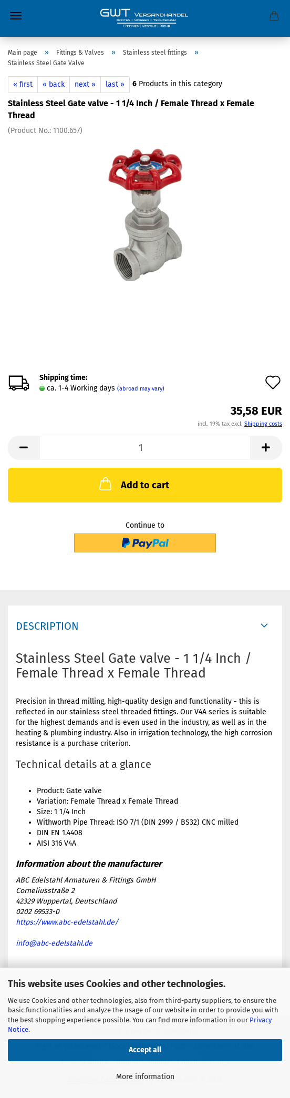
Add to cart (133, 483)
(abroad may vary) (140, 388)
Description (47, 626)
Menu (16, 15)
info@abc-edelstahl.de (54, 943)
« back (54, 84)
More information (145, 1076)
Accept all (145, 1049)
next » (85, 84)
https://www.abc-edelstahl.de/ (67, 922)
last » (115, 84)
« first (23, 84)
